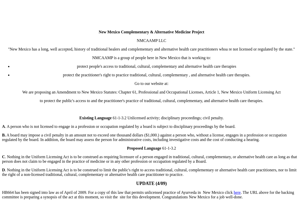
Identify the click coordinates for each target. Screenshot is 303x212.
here (237, 192)
